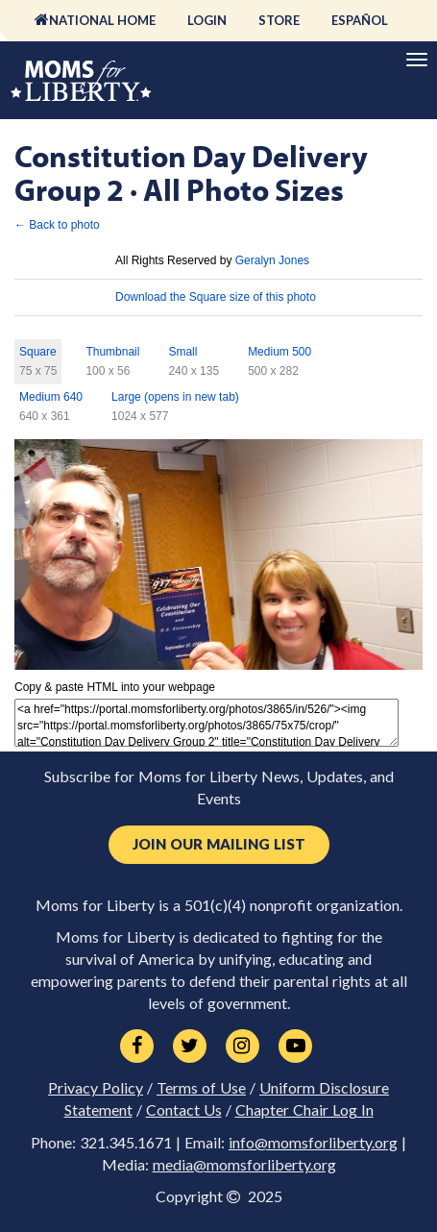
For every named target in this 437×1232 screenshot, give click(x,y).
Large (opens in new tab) (175, 397)
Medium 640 (51, 397)
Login (207, 20)
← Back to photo (57, 225)
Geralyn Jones (272, 260)
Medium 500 (279, 351)
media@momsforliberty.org (244, 1164)
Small (182, 351)
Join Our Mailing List (219, 844)
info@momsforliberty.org (313, 1142)
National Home (102, 20)
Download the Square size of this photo (215, 297)
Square (38, 351)
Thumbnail (112, 351)
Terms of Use (201, 1088)
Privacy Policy (95, 1088)
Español (359, 20)
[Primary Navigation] (417, 59)
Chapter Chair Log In (304, 1110)
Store (279, 20)
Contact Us (184, 1110)
